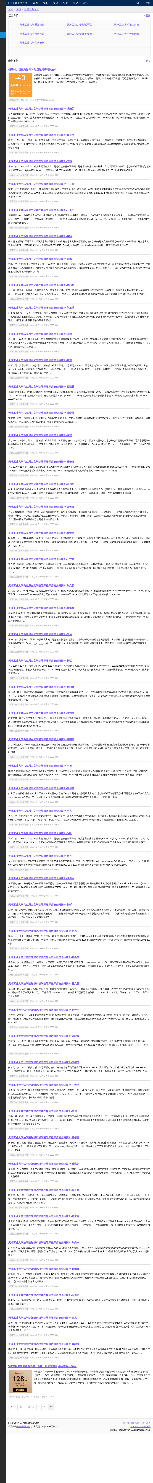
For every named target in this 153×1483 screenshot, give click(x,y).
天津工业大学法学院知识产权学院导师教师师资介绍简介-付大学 (63, 1051)
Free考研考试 (43, 1475)
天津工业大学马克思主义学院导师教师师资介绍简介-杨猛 (59, 683)
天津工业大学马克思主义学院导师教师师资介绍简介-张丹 (59, 893)
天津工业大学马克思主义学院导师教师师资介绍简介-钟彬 (59, 266)
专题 (71, 3)
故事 (61, 3)
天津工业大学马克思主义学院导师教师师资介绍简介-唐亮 (59, 841)
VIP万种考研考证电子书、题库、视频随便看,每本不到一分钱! (62, 1415)
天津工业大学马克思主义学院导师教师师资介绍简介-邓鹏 (59, 345)
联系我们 (136, 1471)
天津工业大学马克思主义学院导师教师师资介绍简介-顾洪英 (61, 552)
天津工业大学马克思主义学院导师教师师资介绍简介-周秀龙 (61, 735)
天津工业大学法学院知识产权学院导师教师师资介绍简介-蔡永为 (63, 1209)
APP (81, 3)
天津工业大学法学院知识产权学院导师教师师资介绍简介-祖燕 (62, 972)
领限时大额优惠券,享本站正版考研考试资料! (52, 69)
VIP (138, 3)
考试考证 (8, 60)
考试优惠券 (33, 100)
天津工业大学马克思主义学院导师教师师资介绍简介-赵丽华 (61, 709)
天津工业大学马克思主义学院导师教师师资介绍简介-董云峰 (61, 473)
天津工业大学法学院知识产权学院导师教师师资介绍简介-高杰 (62, 1362)
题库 (51, 3)
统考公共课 (9, 16)
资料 (147, 3)
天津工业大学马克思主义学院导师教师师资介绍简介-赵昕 (59, 946)
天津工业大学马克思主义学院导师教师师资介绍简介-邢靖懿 (61, 814)
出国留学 (8, 66)
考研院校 (8, 34)
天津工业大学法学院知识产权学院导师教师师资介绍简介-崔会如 (63, 998)
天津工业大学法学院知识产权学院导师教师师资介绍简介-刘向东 (63, 1287)
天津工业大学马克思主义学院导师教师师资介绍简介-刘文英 (61, 604)
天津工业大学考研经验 (129, 33)
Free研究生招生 (37, 3)
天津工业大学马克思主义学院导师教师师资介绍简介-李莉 (59, 161)
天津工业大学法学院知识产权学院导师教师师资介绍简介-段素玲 (63, 1340)
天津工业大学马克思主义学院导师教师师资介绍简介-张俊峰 (61, 525)
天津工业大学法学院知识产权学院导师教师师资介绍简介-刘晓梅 (63, 1077)
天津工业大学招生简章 (129, 24)
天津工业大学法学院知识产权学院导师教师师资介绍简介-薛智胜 (63, 1182)
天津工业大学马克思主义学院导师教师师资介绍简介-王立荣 (61, 187)
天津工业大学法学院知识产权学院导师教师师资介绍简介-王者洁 (63, 1130)
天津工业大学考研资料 (48, 42)
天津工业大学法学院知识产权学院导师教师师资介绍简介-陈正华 (63, 1235)
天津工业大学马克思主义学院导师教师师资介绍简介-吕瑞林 (61, 398)
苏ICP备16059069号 (140, 1475)
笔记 (91, 3)
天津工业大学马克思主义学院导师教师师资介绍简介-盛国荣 (61, 108)
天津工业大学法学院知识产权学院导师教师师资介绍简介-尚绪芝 (63, 1103)
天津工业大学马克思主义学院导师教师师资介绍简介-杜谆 (59, 371)
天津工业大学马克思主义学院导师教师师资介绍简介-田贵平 (61, 214)
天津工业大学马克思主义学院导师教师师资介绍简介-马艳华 (61, 630)
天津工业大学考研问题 (48, 33)
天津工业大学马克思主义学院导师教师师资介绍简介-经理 (59, 446)
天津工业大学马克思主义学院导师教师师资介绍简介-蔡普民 (61, 135)
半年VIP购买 (34, 1445)
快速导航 (7, 3)
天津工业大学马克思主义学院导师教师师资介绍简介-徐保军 (61, 919)
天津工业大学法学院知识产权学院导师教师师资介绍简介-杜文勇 (63, 1025)
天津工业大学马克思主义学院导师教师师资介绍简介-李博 (59, 788)
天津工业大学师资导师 (89, 33)
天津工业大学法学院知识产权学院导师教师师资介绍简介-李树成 (63, 1389)
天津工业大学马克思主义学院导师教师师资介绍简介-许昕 (59, 867)
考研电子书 (9, 53)
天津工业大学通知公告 (48, 24)
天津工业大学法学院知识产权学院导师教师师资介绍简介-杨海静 (63, 1314)
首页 (30, 9)
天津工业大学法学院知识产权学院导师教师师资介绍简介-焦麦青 (63, 1261)
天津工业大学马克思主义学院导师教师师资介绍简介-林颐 (59, 240)
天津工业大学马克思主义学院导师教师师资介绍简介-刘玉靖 (61, 319)
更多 (147, 60)
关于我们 (127, 1471)
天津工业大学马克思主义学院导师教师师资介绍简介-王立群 (61, 578)
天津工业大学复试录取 (89, 24)
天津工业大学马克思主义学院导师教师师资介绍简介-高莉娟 (61, 762)
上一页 (50, 1456)
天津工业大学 (50, 9)
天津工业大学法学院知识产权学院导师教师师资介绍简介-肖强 (62, 1156)
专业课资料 (9, 47)
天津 (37, 9)
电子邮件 (146, 1471)
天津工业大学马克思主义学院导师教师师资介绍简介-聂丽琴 (61, 292)
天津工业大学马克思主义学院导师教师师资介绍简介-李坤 (59, 657)
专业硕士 (8, 41)
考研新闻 (8, 9)
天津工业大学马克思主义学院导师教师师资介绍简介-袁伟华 (61, 499)
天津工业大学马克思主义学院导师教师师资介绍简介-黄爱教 (61, 424)
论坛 (101, 3)
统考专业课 (9, 22)
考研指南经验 (10, 28)
